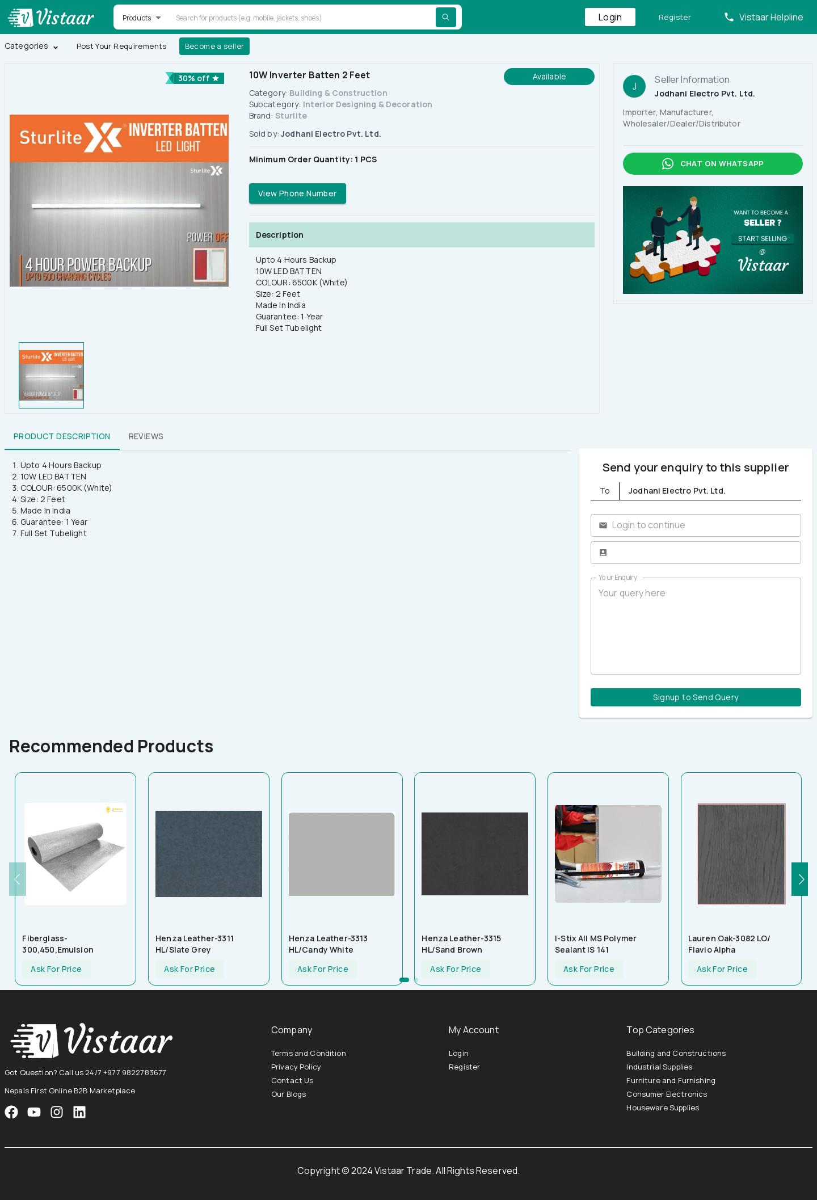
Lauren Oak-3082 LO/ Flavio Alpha (729, 944)
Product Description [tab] (62, 436)
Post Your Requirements (121, 46)
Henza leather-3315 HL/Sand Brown (461, 944)
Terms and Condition (308, 1053)
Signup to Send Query (696, 697)
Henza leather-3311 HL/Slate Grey (194, 944)
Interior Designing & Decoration (368, 104)
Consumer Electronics (666, 1094)
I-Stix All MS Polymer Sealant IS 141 (596, 944)
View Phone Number (297, 193)
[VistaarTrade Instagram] (34, 1112)
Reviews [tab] (146, 436)
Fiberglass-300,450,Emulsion (57, 944)
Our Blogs (288, 1094)
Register (675, 17)
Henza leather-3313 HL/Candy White (328, 944)
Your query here (696, 626)
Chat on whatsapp (713, 164)
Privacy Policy (296, 1067)
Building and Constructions (676, 1053)
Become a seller (214, 46)
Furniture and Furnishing (670, 1080)
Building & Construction (338, 92)
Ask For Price (56, 969)
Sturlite (291, 115)
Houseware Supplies (662, 1107)
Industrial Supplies (659, 1067)
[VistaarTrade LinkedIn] (79, 1112)
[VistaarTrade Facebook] (11, 1112)
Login (610, 17)
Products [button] (137, 18)
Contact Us (292, 1080)
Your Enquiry (618, 577)
